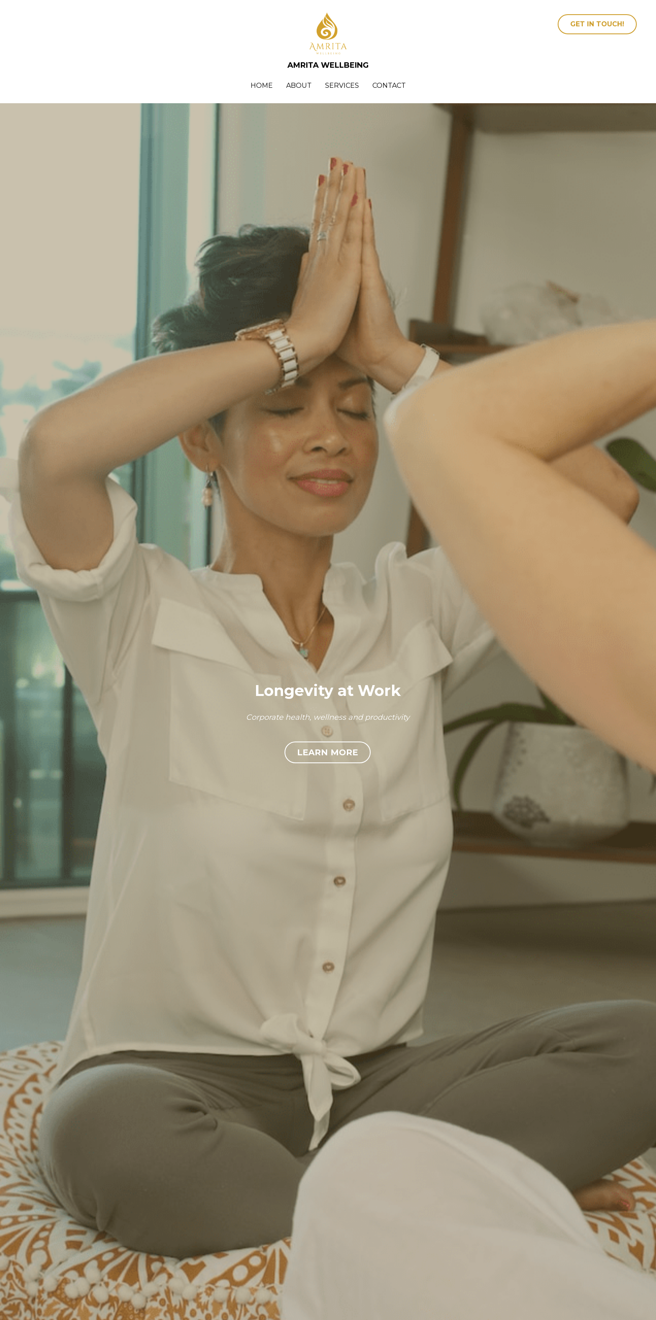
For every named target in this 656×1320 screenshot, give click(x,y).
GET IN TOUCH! (597, 24)
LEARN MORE (327, 752)
